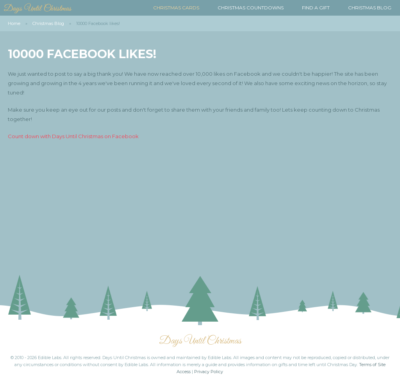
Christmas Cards (176, 8)
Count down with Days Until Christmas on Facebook (73, 136)
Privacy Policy (208, 371)
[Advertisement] (200, 203)
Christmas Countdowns (251, 8)
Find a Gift (316, 8)
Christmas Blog (369, 8)
